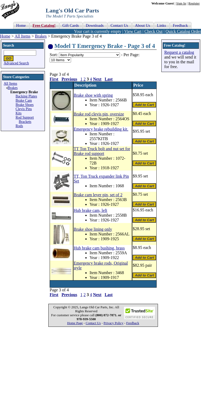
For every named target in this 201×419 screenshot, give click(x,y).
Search (8, 45)
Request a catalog (179, 52)
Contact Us (93, 323)
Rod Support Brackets (25, 119)
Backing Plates (26, 96)
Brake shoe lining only (93, 229)
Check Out (153, 31)
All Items (22, 36)
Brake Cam (24, 100)
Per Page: (131, 54)
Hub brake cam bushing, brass (99, 248)
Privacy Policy (113, 323)
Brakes (40, 36)
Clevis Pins (24, 109)
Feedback (132, 323)
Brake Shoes (25, 105)
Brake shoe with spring (93, 95)
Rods (19, 126)
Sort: (54, 54)
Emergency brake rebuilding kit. (101, 129)
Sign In (181, 3)
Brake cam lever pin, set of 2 (98, 195)
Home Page (75, 323)
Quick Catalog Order (183, 31)
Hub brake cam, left (90, 210)
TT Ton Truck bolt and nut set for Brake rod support (102, 151)
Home (5, 36)
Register (194, 3)
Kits (19, 113)
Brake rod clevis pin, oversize (99, 114)
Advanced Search (16, 63)
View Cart (132, 31)
